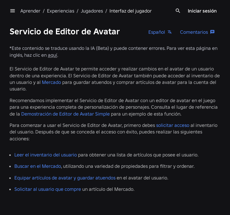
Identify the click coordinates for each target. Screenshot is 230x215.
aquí (52, 55)
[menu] (12, 10)
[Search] (178, 10)
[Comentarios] (197, 32)
